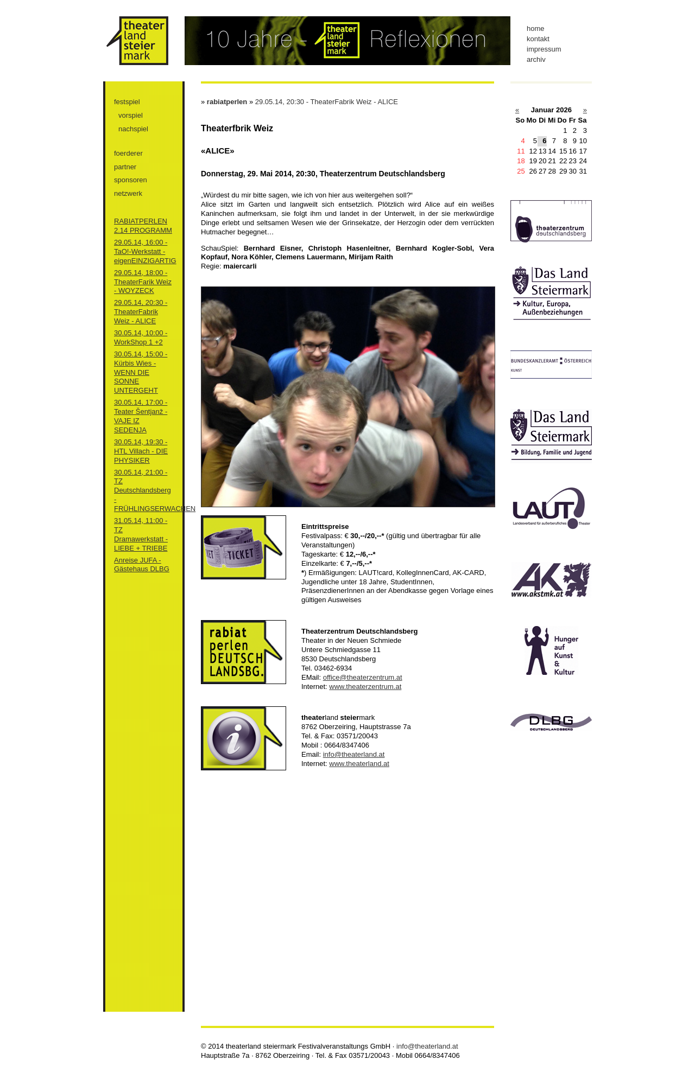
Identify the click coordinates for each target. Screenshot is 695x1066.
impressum (544, 49)
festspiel (127, 102)
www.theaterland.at (359, 763)
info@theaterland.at (354, 754)
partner (125, 167)
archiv (536, 59)
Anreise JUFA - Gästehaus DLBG (141, 564)
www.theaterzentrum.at (365, 686)
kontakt (538, 39)
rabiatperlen (227, 102)
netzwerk (128, 193)
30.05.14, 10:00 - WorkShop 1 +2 (140, 337)
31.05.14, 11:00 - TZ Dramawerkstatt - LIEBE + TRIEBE (141, 534)
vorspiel (130, 115)
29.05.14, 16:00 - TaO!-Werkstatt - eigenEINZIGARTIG (145, 251)
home (536, 28)
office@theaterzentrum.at (362, 677)
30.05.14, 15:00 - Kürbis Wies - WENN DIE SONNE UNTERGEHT (140, 372)
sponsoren (130, 180)
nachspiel (133, 129)
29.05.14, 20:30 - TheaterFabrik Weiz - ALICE (140, 311)
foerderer (128, 153)
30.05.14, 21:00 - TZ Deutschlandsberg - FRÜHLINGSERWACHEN (154, 490)
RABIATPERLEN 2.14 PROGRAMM (143, 225)
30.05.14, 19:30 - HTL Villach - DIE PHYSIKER (141, 451)
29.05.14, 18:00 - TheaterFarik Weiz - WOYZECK (143, 282)
